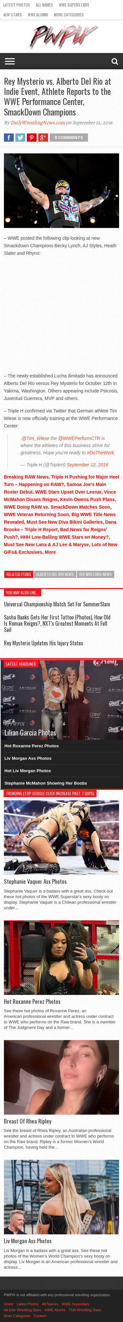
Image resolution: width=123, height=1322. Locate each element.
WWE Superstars (74, 5)
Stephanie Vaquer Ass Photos (35, 881)
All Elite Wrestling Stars (22, 1310)
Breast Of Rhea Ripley (27, 1121)
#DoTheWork (100, 452)
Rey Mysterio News (95, 574)
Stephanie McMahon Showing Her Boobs (46, 783)
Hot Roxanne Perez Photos (32, 745)
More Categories (69, 14)
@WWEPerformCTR (79, 438)
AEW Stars (12, 14)
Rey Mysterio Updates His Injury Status (43, 643)
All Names (44, 5)
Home (8, 1304)
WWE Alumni (38, 14)
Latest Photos (16, 5)
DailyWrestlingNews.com (37, 122)
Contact (40, 1316)
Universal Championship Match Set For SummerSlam (57, 604)
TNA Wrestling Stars (85, 1310)
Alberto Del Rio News (55, 574)
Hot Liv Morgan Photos (28, 770)
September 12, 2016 (87, 464)
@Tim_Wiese (35, 438)
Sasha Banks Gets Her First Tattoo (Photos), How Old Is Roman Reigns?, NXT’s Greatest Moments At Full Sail (57, 623)
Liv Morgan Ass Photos (28, 758)
